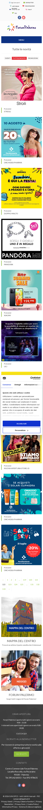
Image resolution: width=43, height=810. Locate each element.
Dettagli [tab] (17, 384)
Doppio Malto (11, 213)
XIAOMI (7, 315)
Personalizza (21, 430)
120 (30, 580)
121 (36, 580)
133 (3, 589)
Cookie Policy (32, 804)
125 (21, 584)
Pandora (8, 264)
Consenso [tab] (7, 384)
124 (15, 584)
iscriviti (21, 754)
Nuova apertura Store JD (16, 468)
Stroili (7, 111)
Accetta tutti (21, 424)
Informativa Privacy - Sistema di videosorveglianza (21, 807)
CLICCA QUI (21, 733)
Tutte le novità (19, 58)
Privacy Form (20, 804)
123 (9, 584)
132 (37, 584)
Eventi (7, 58)
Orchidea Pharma (13, 162)
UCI (5, 366)
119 (24, 580)
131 (31, 584)
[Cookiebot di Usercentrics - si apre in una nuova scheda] (30, 378)
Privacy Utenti (6, 801)
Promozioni (33, 58)
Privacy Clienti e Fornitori (24, 801)
